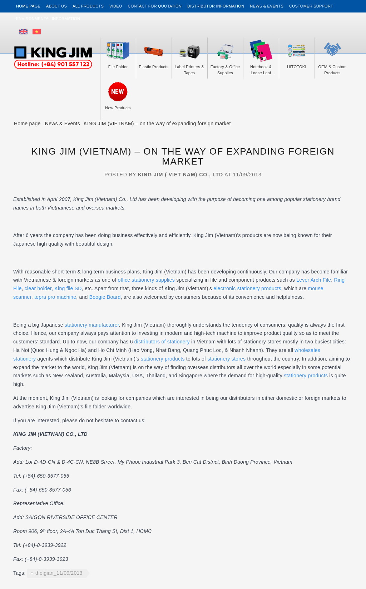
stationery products (163, 359)
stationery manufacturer (92, 325)
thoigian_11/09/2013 (59, 573)
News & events (266, 6)
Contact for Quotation (155, 6)
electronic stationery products (247, 288)
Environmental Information (48, 18)
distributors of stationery (162, 341)
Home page (28, 6)
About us (56, 6)
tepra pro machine (55, 297)
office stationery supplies (147, 280)
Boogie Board (105, 297)
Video (115, 6)
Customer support (311, 6)
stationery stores (226, 359)
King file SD (68, 288)
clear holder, (39, 288)
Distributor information (215, 6)
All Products (88, 6)
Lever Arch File (313, 280)
